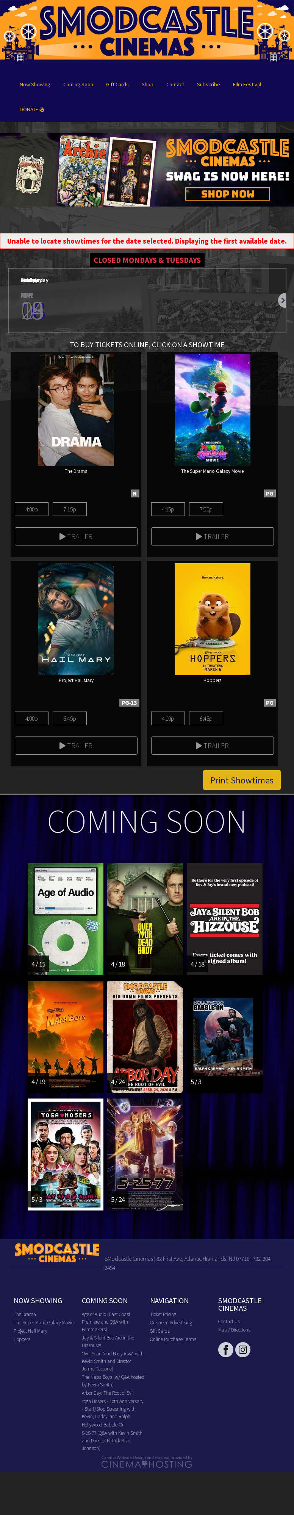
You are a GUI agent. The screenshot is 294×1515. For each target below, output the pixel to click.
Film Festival (247, 84)
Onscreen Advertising (171, 1322)
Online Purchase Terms (173, 1339)
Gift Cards (117, 84)
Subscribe (208, 84)
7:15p (69, 509)
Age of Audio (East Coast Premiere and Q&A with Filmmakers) (106, 1321)
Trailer (75, 536)
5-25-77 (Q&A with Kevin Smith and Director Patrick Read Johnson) (112, 1440)
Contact (175, 84)
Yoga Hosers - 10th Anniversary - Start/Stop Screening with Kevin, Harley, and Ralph (113, 1408)
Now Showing (35, 84)
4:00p (31, 509)
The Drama (25, 1314)
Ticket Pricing (163, 1314)
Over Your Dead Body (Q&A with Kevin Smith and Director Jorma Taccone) (113, 1361)
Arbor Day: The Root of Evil (108, 1392)
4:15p (168, 509)
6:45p (69, 718)
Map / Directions (234, 1329)
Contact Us (229, 1321)
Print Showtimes (242, 780)
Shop (147, 84)
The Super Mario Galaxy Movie (44, 1322)
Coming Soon (78, 84)
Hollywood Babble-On (103, 1424)
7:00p (206, 509)
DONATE (32, 109)
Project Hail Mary (30, 1330)
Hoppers (22, 1339)
